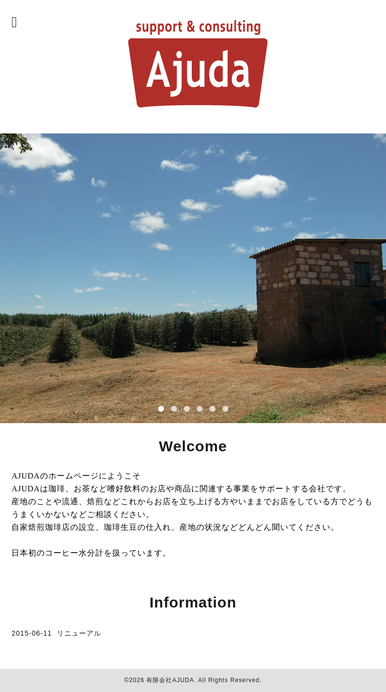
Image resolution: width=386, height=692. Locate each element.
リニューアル (79, 633)
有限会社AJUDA (170, 680)
